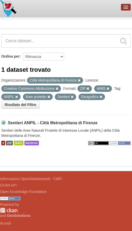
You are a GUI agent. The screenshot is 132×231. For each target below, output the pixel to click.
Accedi (5, 223)
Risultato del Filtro (20, 105)
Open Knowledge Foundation (23, 192)
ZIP (9, 143)
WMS (18, 143)
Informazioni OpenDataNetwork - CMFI (31, 179)
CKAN (8, 210)
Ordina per (10, 56)
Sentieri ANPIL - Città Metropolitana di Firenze (52, 123)
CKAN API (8, 185)
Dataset (9, 22)
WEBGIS (31, 143)
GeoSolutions (18, 216)
